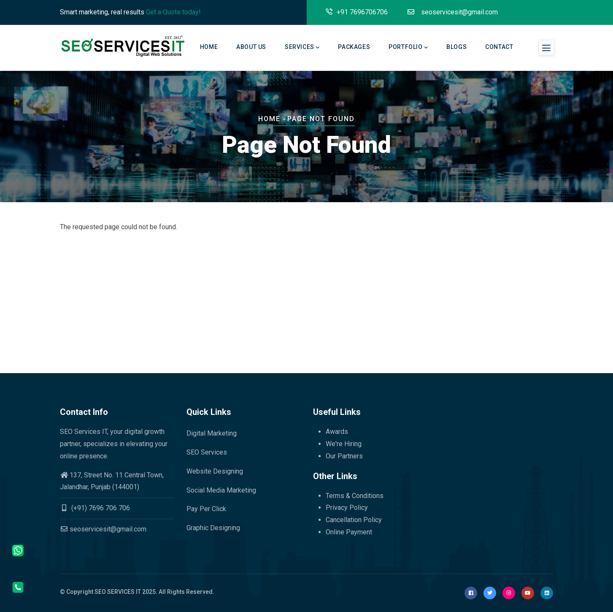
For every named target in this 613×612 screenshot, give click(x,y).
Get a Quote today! (173, 12)
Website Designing (214, 471)
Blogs (456, 46)
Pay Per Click (206, 509)
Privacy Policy (347, 508)
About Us (251, 46)
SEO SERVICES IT (118, 591)
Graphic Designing (213, 528)
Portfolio (408, 47)
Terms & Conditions (354, 496)
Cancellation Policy (354, 520)
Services (302, 47)
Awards (337, 432)
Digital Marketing (211, 433)
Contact (499, 46)
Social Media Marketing (221, 490)
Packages (354, 46)
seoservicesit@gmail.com (103, 529)
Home (209, 46)
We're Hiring (344, 444)
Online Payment (349, 532)
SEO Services (206, 452)
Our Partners (344, 456)
